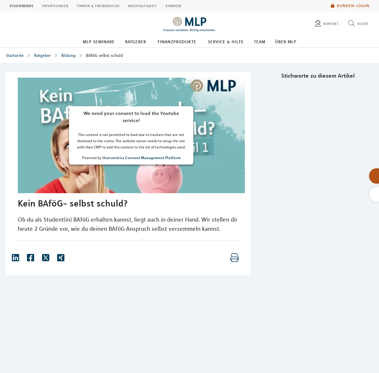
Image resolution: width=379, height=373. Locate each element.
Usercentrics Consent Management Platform (141, 157)
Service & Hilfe (226, 41)
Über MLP (285, 41)
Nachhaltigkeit (142, 5)
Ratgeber (135, 41)
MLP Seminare (99, 41)
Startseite (15, 55)
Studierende (21, 5)
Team (259, 41)
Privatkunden (55, 5)
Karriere (174, 5)
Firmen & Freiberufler (98, 5)
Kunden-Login (350, 5)
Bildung (68, 55)
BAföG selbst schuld (104, 55)
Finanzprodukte (177, 41)
